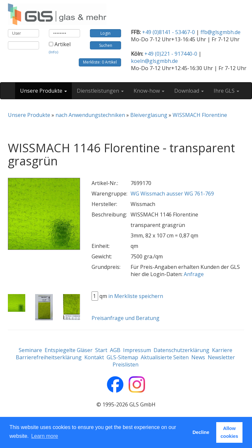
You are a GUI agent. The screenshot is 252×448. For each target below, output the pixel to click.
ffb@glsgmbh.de (220, 32)
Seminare (30, 350)
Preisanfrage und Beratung (125, 318)
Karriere (222, 350)
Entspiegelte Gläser (69, 350)
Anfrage (194, 274)
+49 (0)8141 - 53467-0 (168, 32)
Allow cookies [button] (229, 432)
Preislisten (125, 364)
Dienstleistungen (100, 90)
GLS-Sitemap (122, 357)
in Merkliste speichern (135, 296)
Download (189, 90)
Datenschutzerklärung (181, 350)
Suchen (105, 45)
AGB (115, 350)
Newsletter (221, 357)
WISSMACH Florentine (200, 115)
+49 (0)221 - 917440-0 (170, 53)
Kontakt (94, 357)
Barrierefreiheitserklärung (49, 357)
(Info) (53, 51)
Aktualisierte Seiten (165, 357)
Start (101, 350)
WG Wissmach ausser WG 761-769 (172, 193)
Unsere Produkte (43, 90)
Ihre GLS (226, 90)
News (198, 357)
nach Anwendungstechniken (90, 115)
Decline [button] (201, 432)
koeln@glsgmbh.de (154, 61)
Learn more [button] (44, 436)
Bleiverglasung (148, 115)
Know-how (149, 90)
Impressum (137, 350)
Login (105, 33)
